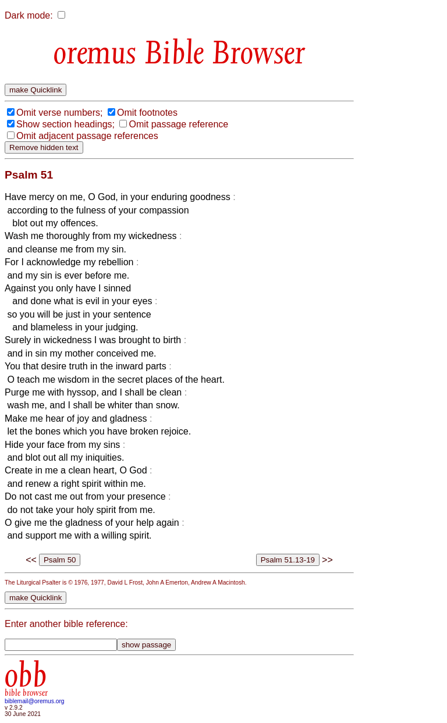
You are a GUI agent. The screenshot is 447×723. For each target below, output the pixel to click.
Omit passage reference (178, 124)
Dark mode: (29, 15)
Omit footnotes (147, 112)
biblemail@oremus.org (35, 701)
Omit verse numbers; (59, 112)
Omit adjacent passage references (87, 136)
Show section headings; (65, 124)
